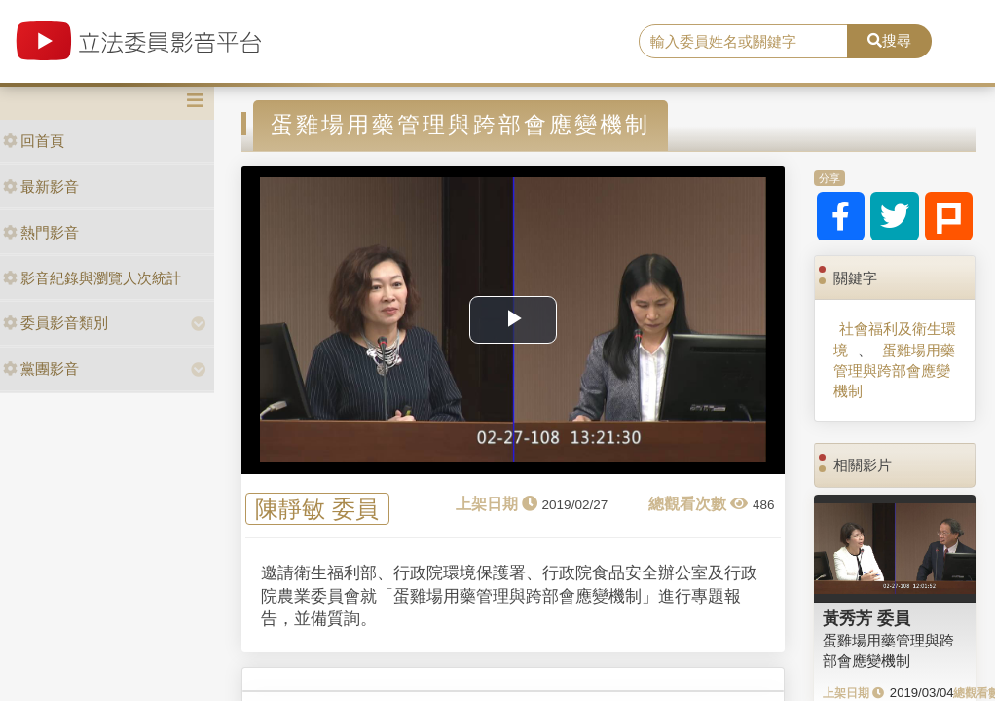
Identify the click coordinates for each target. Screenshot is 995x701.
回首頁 (33, 140)
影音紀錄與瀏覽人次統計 (92, 278)
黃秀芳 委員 (866, 618)
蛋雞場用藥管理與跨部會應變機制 (894, 371)
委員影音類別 (55, 322)
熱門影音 (41, 232)
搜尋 (889, 40)
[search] (744, 41)
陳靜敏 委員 (317, 509)
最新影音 (41, 186)
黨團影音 (41, 368)
